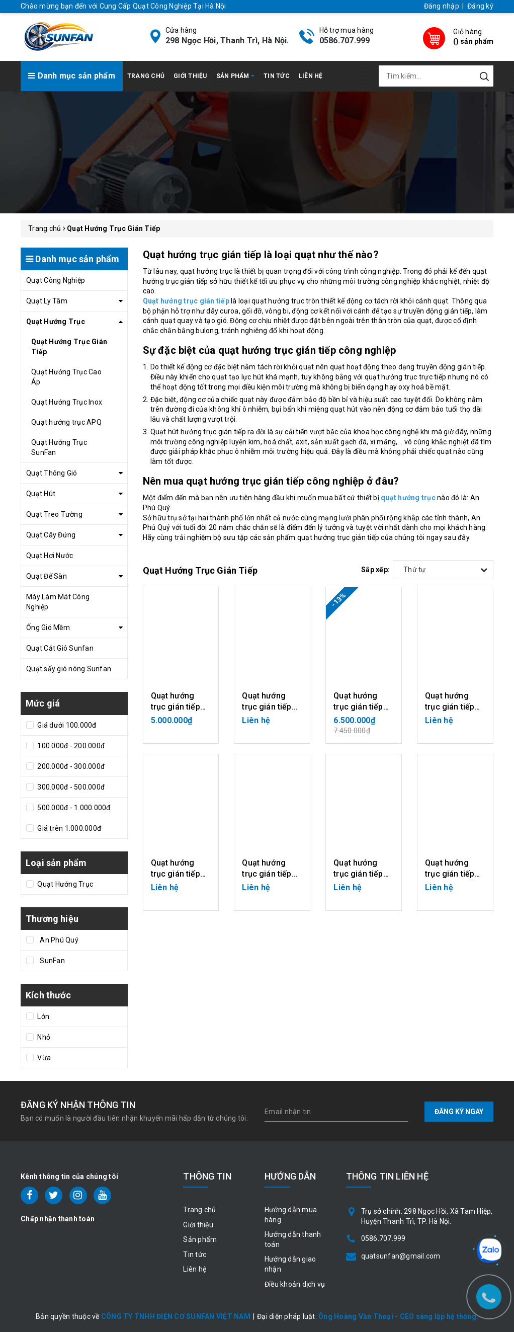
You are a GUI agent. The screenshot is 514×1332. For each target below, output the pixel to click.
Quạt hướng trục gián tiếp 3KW (449, 707)
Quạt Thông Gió (51, 473)
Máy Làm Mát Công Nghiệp (58, 602)
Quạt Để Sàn (46, 576)
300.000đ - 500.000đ (70, 787)
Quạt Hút (40, 494)
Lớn (42, 1016)
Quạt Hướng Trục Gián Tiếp (69, 347)
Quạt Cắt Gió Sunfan (60, 648)
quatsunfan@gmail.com (401, 1256)
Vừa (43, 1058)
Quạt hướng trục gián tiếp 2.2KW (175, 874)
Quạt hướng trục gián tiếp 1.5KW (266, 874)
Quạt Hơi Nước (49, 556)
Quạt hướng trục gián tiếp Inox (266, 707)
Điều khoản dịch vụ (295, 1284)
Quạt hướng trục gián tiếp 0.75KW (175, 707)
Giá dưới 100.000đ (66, 725)
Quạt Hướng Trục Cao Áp (66, 377)
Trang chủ (145, 76)
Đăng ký (480, 6)
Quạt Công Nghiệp (55, 280)
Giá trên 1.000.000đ (68, 828)
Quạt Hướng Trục (55, 322)
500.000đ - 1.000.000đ (73, 808)
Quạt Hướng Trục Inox (66, 402)
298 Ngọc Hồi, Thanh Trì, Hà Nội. (227, 40)
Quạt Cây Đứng (50, 535)
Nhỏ (43, 1037)
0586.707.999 (344, 40)
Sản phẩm (235, 76)
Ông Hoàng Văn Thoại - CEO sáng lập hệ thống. (398, 1316)
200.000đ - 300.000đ (70, 766)
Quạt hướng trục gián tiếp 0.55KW (449, 874)
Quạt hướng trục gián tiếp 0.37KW (358, 874)
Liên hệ (311, 76)
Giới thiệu (190, 76)
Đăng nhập (441, 6)
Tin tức (277, 76)
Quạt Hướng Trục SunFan (59, 447)
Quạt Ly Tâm (46, 301)
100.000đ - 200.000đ (70, 746)
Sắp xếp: (375, 570)
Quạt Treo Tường (54, 514)
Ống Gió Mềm (48, 627)
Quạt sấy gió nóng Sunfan (68, 669)
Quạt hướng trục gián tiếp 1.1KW (358, 707)
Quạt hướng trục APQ (66, 422)
